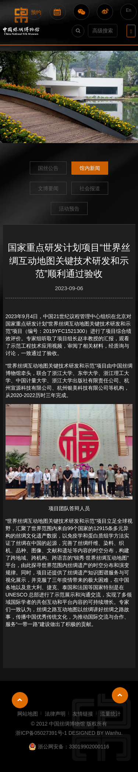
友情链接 (82, 714)
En (128, 10)
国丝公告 (48, 168)
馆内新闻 (89, 168)
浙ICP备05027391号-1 (41, 733)
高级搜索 (102, 31)
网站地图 (27, 714)
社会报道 (89, 188)
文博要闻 (48, 188)
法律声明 (55, 714)
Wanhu (113, 733)
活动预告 (69, 209)
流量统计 (110, 714)
